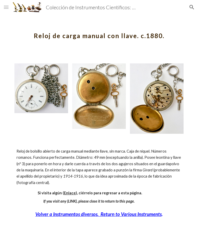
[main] (98, 32)
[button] (6, 7)
